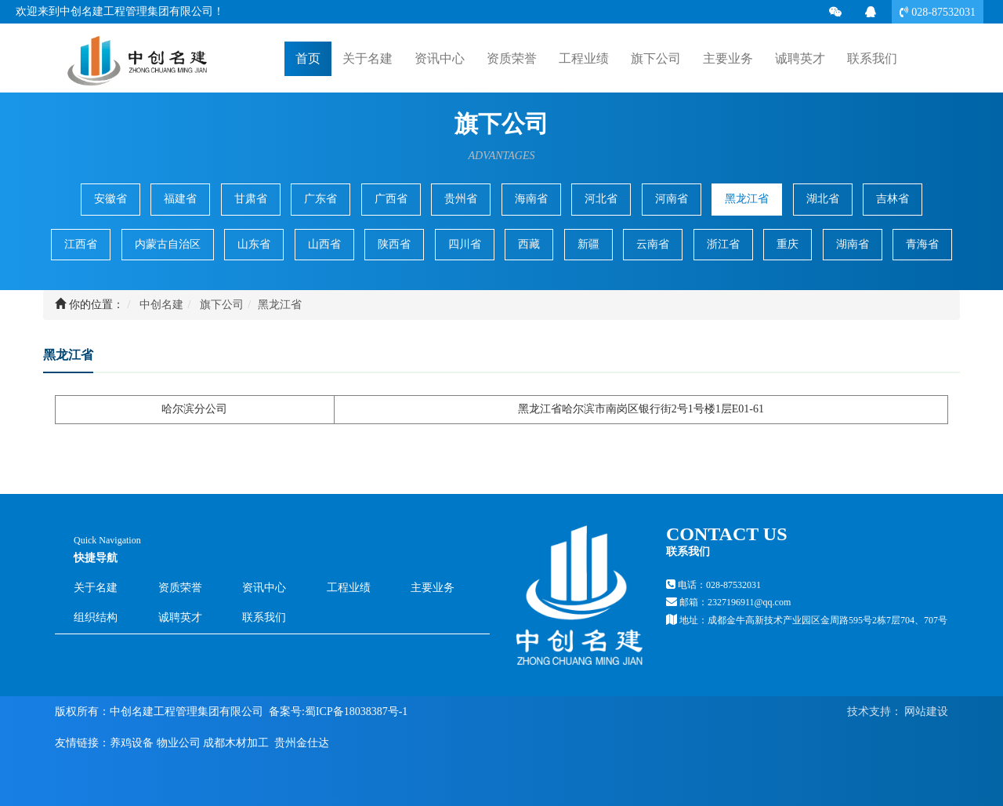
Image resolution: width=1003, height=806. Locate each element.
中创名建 (161, 304)
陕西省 (394, 244)
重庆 (787, 244)
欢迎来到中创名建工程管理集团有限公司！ (120, 11)
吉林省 (892, 199)
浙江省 (723, 244)
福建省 (180, 199)
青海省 (922, 244)
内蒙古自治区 (168, 244)
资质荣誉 (512, 58)
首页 (307, 57)
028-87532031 (942, 11)
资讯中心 (264, 588)
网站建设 (925, 711)
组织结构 (96, 617)
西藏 (529, 244)
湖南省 (852, 244)
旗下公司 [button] (656, 58)
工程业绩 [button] (584, 58)
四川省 (464, 244)
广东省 (320, 199)
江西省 (80, 244)
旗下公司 (222, 304)
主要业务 (432, 588)
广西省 (391, 199)
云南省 (652, 244)
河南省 (671, 199)
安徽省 (110, 199)
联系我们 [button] (872, 58)
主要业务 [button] (728, 58)
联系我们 (264, 617)
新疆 (588, 244)
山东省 (253, 244)
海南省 (531, 199)
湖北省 (822, 199)
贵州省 (460, 199)
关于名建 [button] (367, 58)
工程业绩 (349, 588)
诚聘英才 (800, 57)
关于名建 (96, 588)
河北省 (601, 199)
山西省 (324, 244)
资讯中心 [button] (440, 58)
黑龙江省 (747, 199)
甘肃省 (250, 199)
